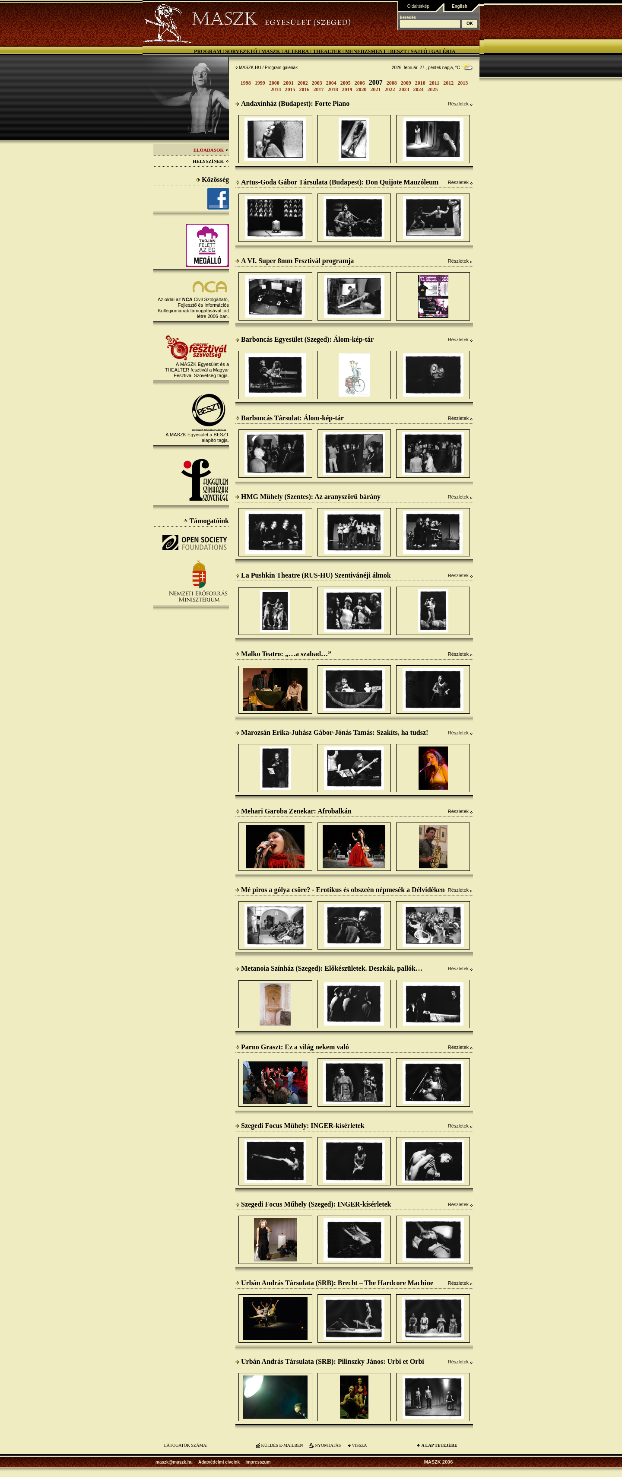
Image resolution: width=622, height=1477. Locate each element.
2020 (361, 89)
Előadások (211, 149)
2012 (448, 83)
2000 (274, 83)
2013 (462, 83)
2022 (390, 89)
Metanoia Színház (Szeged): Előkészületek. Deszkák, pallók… (328, 968)
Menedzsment (365, 51)
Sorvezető (241, 51)
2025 (433, 89)
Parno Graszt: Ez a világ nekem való (292, 1047)
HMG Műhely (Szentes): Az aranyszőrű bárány (308, 496)
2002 (303, 83)
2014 (276, 89)
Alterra (296, 51)
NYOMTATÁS (328, 1445)
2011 (434, 83)
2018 (333, 89)
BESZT (398, 51)
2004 (331, 83)
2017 (319, 89)
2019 (347, 89)
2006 (360, 83)
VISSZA (359, 1445)
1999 (260, 83)
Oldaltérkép (418, 6)
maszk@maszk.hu (174, 1462)
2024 (418, 89)
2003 (317, 83)
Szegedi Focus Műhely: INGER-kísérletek (300, 1125)
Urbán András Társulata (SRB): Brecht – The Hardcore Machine (334, 1282)
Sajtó (419, 51)
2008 (392, 83)
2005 (345, 83)
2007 (376, 82)
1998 (246, 83)
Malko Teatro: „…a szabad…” (283, 654)
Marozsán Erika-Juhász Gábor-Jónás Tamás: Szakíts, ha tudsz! (331, 732)
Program (207, 51)
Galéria (443, 51)
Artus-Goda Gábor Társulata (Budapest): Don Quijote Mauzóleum (336, 182)
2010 (420, 83)
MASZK (270, 51)
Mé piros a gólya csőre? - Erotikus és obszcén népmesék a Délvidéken (340, 889)
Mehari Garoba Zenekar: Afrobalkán (293, 811)
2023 (404, 89)
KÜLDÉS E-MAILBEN (282, 1445)
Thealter (327, 51)
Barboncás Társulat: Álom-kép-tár (289, 418)
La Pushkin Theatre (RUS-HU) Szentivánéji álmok (313, 575)
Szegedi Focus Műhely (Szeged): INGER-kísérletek (313, 1204)
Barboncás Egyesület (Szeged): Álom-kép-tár (304, 339)
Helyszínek (211, 161)
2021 (376, 89)
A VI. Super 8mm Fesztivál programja (294, 260)
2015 (290, 89)
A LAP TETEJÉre (439, 1445)
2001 (288, 83)
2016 (304, 89)
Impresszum (257, 1462)
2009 (406, 83)
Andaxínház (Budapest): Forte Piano (292, 103)
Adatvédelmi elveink (219, 1462)
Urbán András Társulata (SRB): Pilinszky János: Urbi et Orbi (329, 1361)
